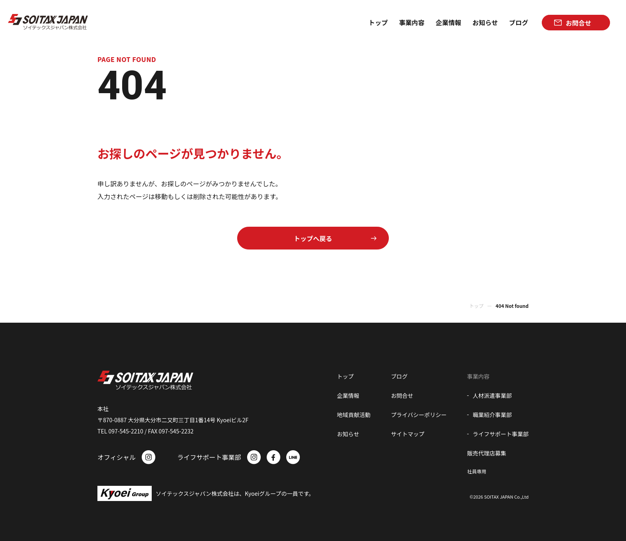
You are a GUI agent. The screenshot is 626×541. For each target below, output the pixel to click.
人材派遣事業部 (492, 395)
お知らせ (348, 434)
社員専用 (476, 471)
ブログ (399, 376)
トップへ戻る (313, 238)
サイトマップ (407, 434)
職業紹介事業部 (492, 415)
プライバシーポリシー (419, 415)
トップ (476, 305)
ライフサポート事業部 (501, 434)
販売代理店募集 (486, 453)
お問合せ (402, 395)
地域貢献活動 (353, 415)
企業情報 (348, 395)
